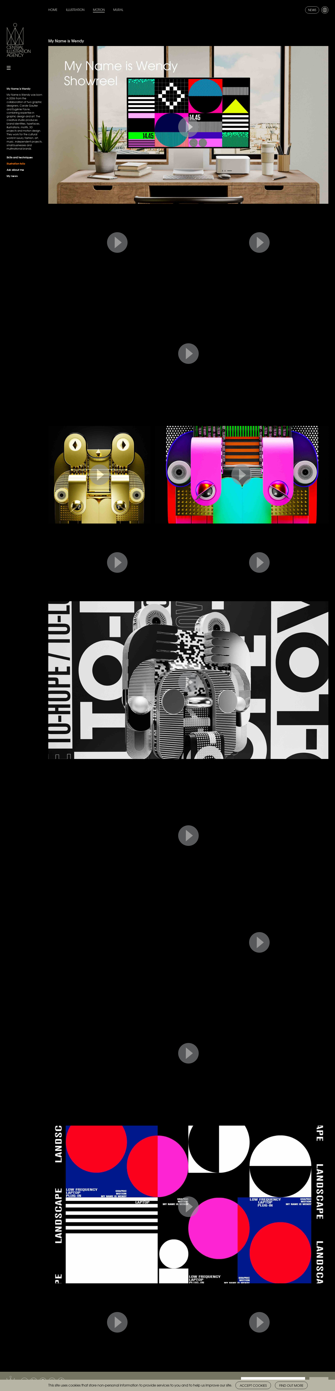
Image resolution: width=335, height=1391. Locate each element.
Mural (118, 10)
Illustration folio (16, 163)
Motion (99, 10)
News (312, 10)
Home (52, 10)
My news (12, 176)
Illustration (75, 10)
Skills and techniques (19, 157)
